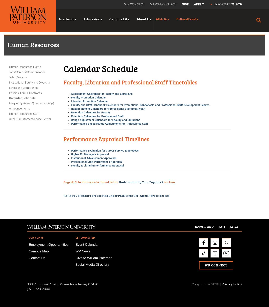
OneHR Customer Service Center (30, 119)
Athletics (162, 19)
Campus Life (119, 19)
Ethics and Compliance (23, 87)
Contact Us (37, 258)
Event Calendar (87, 244)
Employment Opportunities (48, 244)
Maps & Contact (163, 4)
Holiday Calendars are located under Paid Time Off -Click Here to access (116, 196)
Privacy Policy (232, 284)
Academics (67, 19)
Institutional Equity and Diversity (29, 82)
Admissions (92, 19)
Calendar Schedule (22, 98)
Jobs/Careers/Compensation (27, 72)
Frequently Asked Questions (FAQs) (31, 103)
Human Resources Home (25, 66)
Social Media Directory (92, 264)
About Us (144, 19)
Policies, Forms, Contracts (25, 93)
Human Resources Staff (24, 113)
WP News (82, 251)
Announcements (19, 108)
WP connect (134, 4)
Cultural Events (187, 19)
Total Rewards (18, 77)
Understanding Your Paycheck (141, 182)
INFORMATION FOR (226, 4)
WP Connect (216, 265)
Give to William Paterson (93, 258)
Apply (199, 4)
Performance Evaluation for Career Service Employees (105, 150)
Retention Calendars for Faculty (91, 112)
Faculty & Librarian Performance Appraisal (97, 165)
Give (185, 4)
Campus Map (39, 251)
